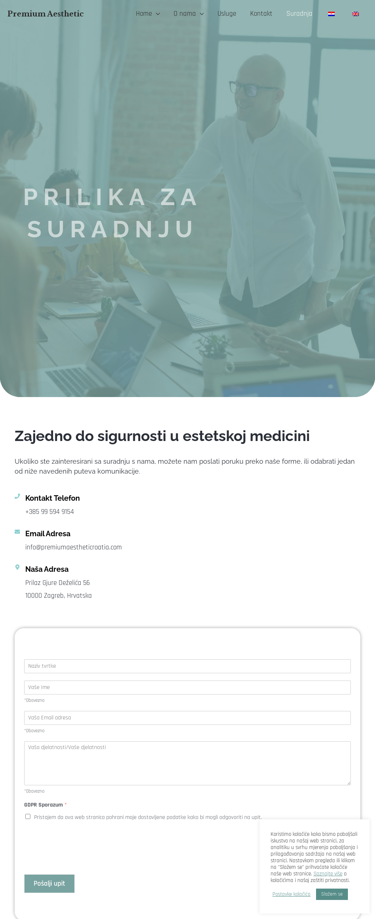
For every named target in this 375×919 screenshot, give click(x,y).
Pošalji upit (49, 883)
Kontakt (261, 13)
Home (144, 13)
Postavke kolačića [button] (291, 894)
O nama (185, 13)
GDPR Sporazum (45, 805)
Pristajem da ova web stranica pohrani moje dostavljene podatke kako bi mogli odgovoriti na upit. (148, 817)
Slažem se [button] (332, 894)
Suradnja (299, 13)
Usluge (227, 13)
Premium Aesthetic (45, 14)
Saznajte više (327, 873)
